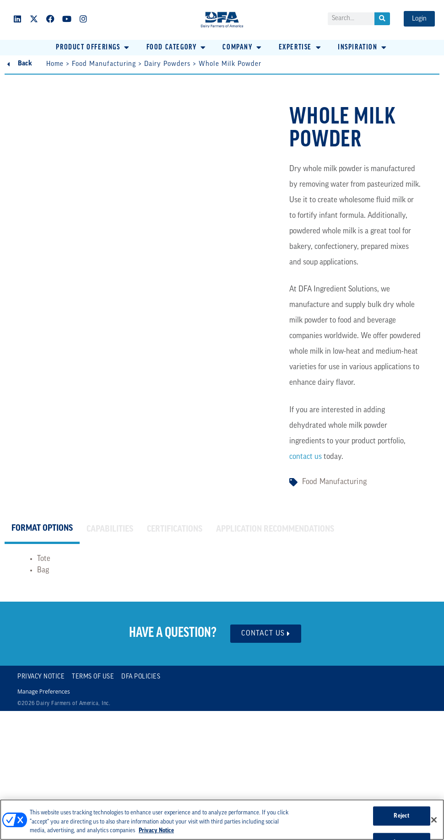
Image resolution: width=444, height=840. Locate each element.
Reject (401, 816)
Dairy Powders (167, 64)
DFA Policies (140, 676)
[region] (222, 819)
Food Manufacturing (104, 64)
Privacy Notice (41, 676)
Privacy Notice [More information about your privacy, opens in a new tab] (156, 831)
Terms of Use (93, 676)
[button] (93, 47)
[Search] (382, 18)
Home (55, 64)
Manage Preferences (43, 692)
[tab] (42, 530)
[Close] (434, 820)
